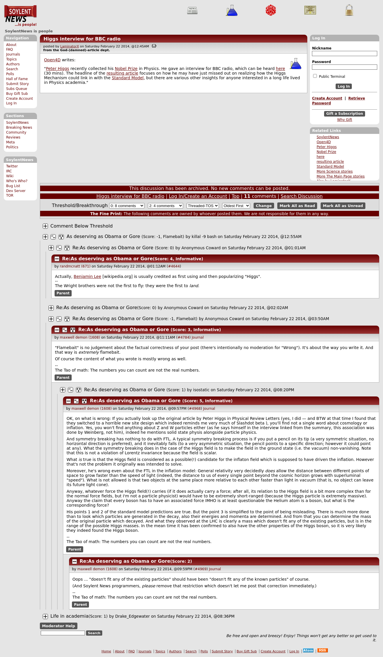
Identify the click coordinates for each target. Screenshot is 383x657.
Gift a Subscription (344, 114)
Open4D (324, 142)
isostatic (201, 389)
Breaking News (19, 128)
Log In (11, 103)
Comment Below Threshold (82, 226)
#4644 (174, 266)
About (11, 45)
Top (235, 196)
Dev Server (15, 191)
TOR (9, 195)
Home (106, 651)
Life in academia (70, 616)
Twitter (12, 166)
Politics (12, 147)
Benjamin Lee (87, 276)
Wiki (9, 176)
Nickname (321, 48)
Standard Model (330, 167)
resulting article (330, 162)
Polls (10, 74)
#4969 (201, 569)
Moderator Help (58, 626)
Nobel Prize (326, 152)
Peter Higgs (326, 147)
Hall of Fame (17, 79)
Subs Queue (16, 89)
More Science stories (335, 171)
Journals (13, 54)
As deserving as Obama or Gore (103, 236)
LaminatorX (69, 46)
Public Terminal (329, 76)
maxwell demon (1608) (80, 337)
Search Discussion (302, 196)
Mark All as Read (297, 206)
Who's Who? (16, 181)
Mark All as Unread (343, 206)
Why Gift (344, 120)
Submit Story (17, 84)
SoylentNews (20, 15)
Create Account (19, 99)
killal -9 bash (204, 236)
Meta (10, 142)
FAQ (9, 49)
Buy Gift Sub (17, 94)
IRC (9, 171)
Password (321, 62)
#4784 (183, 337)
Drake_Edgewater (132, 616)
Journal (198, 337)
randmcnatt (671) (75, 266)
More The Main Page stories (341, 176)
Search (12, 69)
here (320, 157)
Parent (63, 293)
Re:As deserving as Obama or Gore (112, 247)
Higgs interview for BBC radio (81, 39)
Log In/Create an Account (198, 196)
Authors (13, 64)
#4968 (195, 409)
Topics (11, 59)
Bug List (13, 186)
